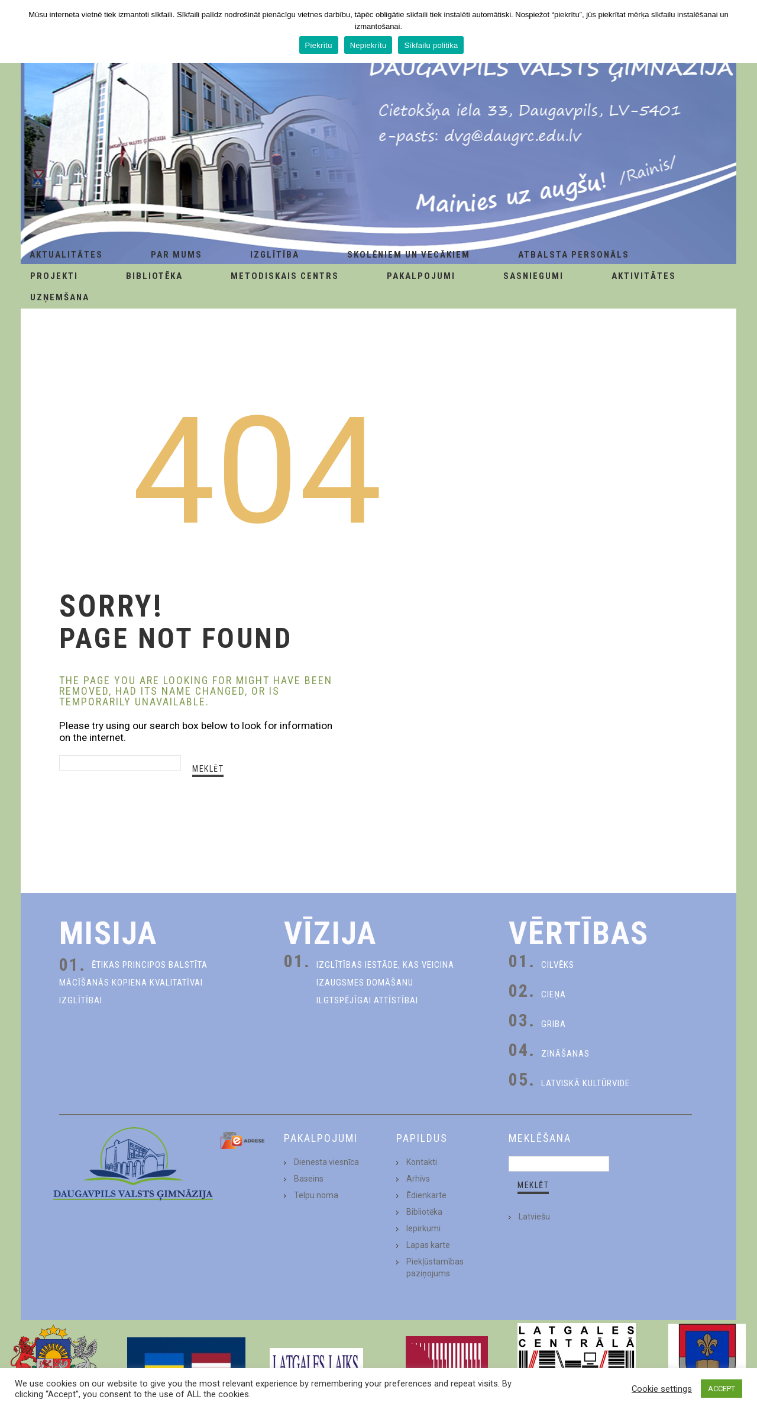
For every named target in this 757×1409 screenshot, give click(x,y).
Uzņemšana (59, 297)
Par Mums (176, 254)
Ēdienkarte (426, 1195)
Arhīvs (418, 1178)
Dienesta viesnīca (326, 1162)
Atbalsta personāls (573, 254)
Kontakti (421, 1162)
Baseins (308, 1178)
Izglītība (274, 254)
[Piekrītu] (742, 31)
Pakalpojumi (421, 276)
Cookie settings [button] (662, 1389)
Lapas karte (428, 1245)
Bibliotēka (154, 276)
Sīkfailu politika (431, 45)
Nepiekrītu (368, 45)
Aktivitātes (644, 276)
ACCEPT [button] (721, 1388)
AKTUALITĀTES (66, 254)
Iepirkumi (423, 1228)
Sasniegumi (533, 276)
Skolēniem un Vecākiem (408, 254)
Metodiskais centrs (285, 276)
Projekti (54, 276)
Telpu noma (316, 1195)
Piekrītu (318, 45)
